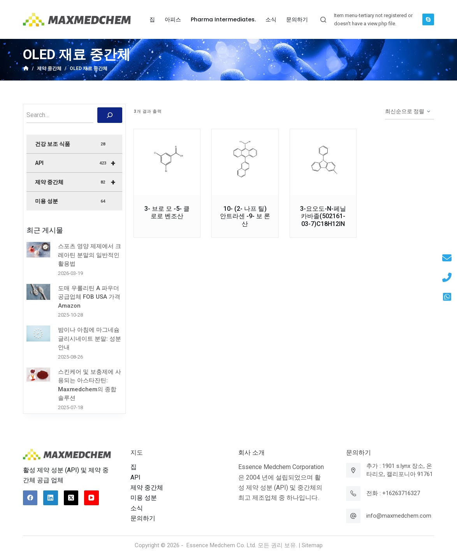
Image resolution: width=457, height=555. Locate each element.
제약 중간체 (78, 182)
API (78, 163)
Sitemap (312, 545)
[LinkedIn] (50, 497)
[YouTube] (91, 497)
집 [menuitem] (152, 19)
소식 (136, 508)
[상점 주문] (409, 111)
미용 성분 (71, 201)
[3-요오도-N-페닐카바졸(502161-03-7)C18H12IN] (323, 162)
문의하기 (142, 518)
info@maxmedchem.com (398, 515)
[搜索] (109, 115)
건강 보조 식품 (71, 144)
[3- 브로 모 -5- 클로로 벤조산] (167, 162)
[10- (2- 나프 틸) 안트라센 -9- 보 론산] (245, 162)
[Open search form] (323, 20)
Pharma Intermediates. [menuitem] (223, 19)
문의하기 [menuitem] (297, 19)
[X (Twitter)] (71, 497)
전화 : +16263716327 (393, 493)
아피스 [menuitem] (173, 19)
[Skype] (428, 19)
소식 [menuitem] (270, 19)
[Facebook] (30, 497)
